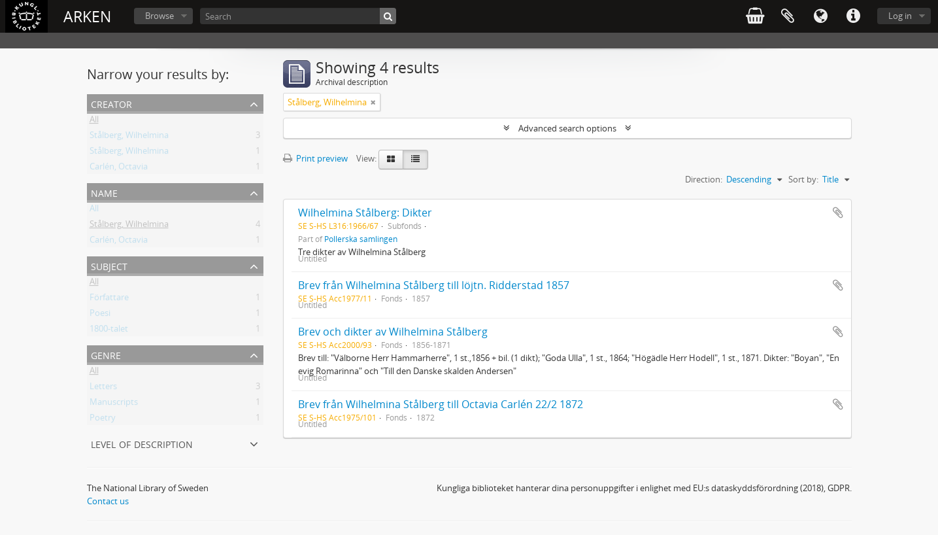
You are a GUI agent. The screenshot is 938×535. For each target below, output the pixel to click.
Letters (103, 388)
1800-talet (109, 331)
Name (104, 192)
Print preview (315, 158)
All (94, 122)
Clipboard (787, 16)
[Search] (298, 16)
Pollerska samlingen (360, 238)
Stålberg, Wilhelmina (129, 137)
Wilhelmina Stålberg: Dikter (365, 212)
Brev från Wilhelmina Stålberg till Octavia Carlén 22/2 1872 (440, 404)
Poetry (103, 420)
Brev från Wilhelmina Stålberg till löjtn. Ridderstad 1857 (433, 285)
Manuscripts (114, 404)
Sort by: (803, 179)
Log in (900, 16)
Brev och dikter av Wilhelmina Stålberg (393, 331)
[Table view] (415, 159)
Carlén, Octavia (119, 169)
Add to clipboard (838, 212)
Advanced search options (567, 128)
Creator (111, 103)
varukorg (755, 16)
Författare (109, 299)
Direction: (703, 179)
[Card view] (390, 159)
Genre (106, 354)
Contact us (108, 501)
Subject (109, 265)
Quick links (853, 16)
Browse (159, 16)
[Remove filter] (373, 102)
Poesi (100, 315)
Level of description (142, 443)
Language (820, 16)
